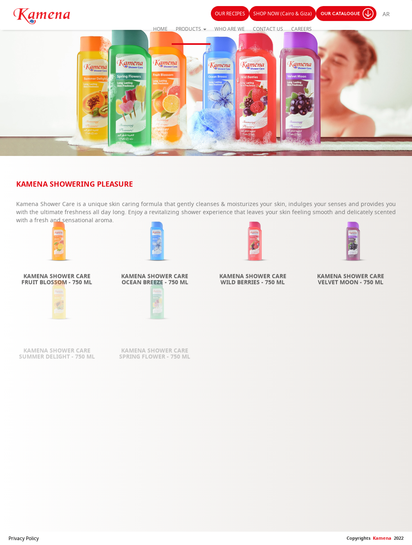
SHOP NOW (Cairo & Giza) (282, 13)
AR (386, 14)
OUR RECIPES (230, 13)
